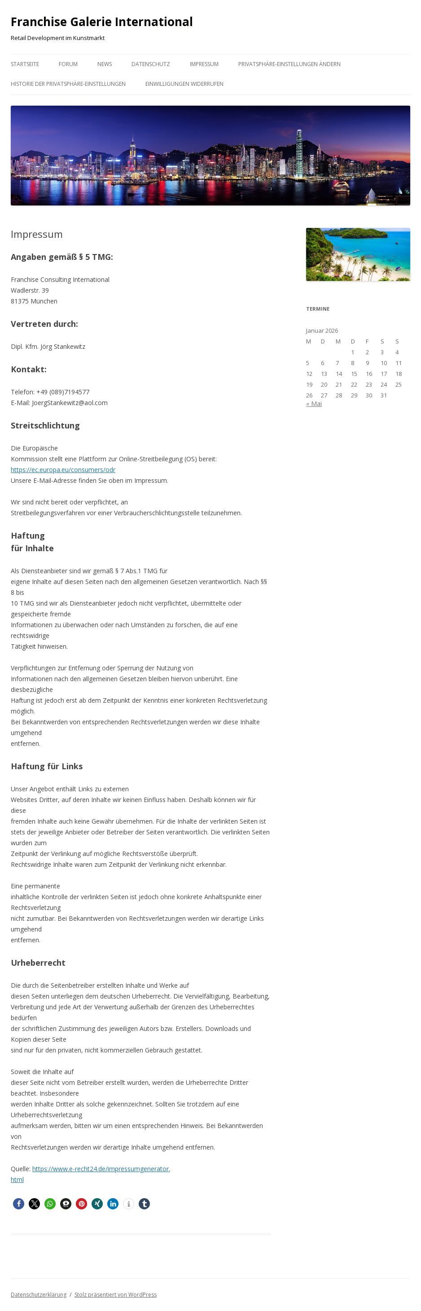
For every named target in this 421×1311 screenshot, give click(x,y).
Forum (68, 64)
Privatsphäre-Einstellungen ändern (289, 64)
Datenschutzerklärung (38, 1294)
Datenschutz (151, 64)
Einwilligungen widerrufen (184, 84)
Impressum (204, 64)
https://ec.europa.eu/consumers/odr (63, 469)
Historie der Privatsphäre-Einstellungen (68, 84)
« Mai (314, 403)
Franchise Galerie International (102, 21)
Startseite (25, 64)
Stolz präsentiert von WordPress (116, 1294)
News (104, 64)
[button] (18, 1203)
